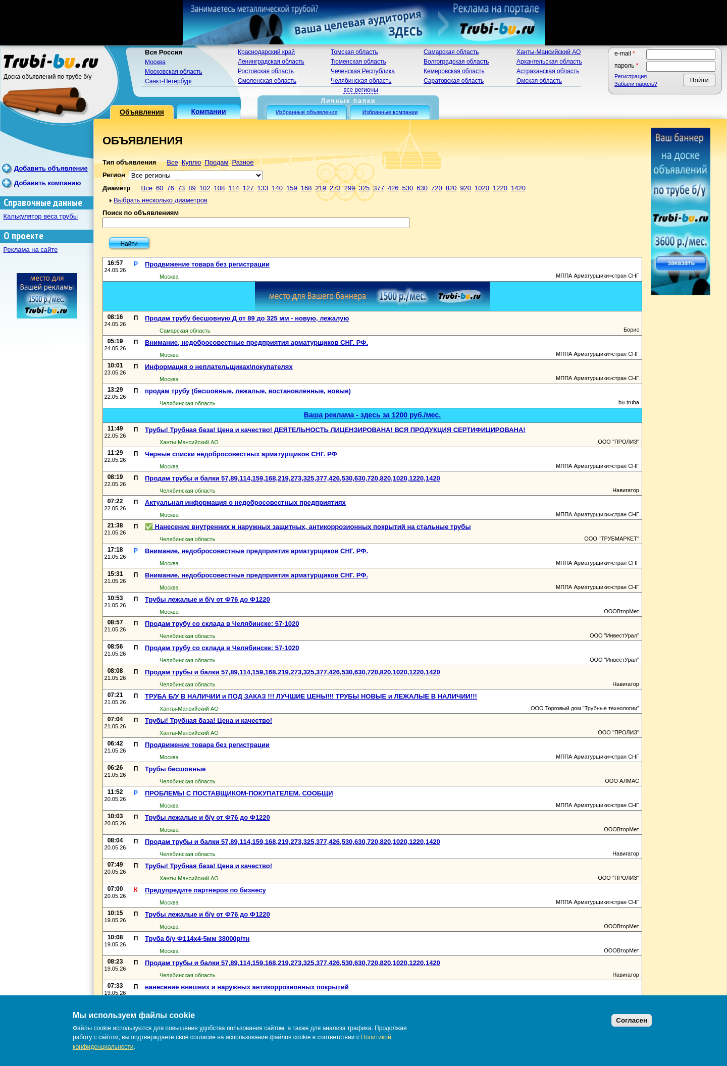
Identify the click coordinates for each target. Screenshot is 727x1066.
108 (219, 188)
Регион (113, 175)
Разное (242, 162)
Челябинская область (361, 80)
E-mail (624, 53)
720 (436, 188)
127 (248, 188)
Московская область (173, 71)
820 (451, 188)
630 (422, 188)
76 (170, 188)
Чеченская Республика (363, 71)
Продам (216, 162)
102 (205, 188)
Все (172, 162)
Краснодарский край (266, 52)
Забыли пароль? (635, 84)
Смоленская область (267, 80)
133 (263, 188)
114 (233, 188)
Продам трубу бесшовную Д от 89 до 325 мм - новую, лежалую (247, 318)
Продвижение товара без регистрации (207, 264)
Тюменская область (358, 61)
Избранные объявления (307, 112)
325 (364, 188)
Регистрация (630, 76)
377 (378, 188)
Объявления (142, 112)
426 (393, 188)
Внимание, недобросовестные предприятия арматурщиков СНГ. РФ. (256, 342)
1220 (500, 188)
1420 (518, 188)
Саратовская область (454, 80)
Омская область (539, 80)
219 (320, 188)
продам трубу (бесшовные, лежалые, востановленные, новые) (248, 391)
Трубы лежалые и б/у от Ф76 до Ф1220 (207, 599)
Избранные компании (390, 112)
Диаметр (116, 188)
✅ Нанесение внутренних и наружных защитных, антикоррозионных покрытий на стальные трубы (308, 526)
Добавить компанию (47, 183)
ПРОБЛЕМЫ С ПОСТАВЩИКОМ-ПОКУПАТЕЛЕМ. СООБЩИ (239, 793)
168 (306, 188)
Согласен (631, 1020)
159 (291, 188)
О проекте (23, 236)
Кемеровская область (454, 71)
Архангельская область (549, 61)
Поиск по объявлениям (140, 213)
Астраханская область (547, 71)
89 (191, 188)
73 (181, 188)
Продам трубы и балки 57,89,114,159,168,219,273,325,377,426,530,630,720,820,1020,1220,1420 (292, 478)
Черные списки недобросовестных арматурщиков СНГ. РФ (241, 454)
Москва (155, 62)
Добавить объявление (51, 168)
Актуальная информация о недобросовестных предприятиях (245, 502)
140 (277, 188)
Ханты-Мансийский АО (548, 52)
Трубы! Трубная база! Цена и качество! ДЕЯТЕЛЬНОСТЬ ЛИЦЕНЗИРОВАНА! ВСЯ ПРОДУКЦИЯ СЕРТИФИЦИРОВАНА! (335, 430)
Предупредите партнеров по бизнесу (205, 890)
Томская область (354, 52)
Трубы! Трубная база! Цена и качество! (208, 720)
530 (407, 188)
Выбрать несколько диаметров (160, 200)
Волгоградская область (456, 61)
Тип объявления (129, 162)
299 (349, 188)
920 (465, 188)
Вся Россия (163, 52)
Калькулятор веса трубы (41, 216)
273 (335, 188)
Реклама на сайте (31, 249)
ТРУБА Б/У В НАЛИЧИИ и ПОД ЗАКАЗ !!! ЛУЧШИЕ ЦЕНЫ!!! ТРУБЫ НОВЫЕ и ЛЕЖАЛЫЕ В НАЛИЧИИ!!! (311, 696)
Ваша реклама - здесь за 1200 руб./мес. (372, 415)
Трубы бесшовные (175, 769)
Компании (208, 112)
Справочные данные (43, 202)
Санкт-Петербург (168, 81)
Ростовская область (266, 71)
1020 (482, 188)
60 (159, 188)
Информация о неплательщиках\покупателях (219, 366)
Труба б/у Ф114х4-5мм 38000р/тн (197, 938)
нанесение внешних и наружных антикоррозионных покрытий (247, 987)
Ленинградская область (271, 61)
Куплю (191, 162)
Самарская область (451, 52)
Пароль (626, 65)
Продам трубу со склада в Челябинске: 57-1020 (222, 623)
